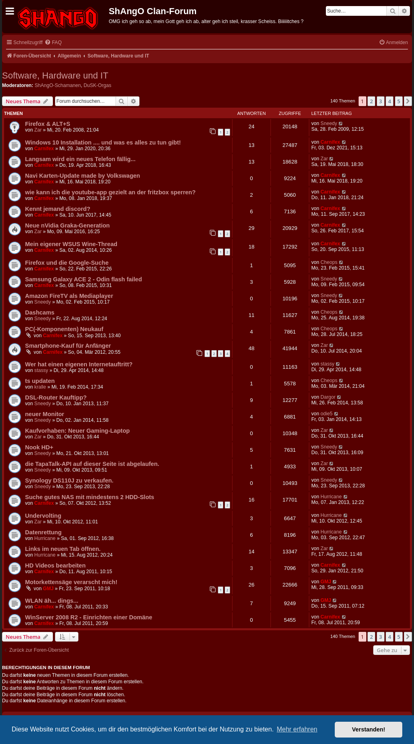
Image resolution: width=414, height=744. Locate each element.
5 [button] (398, 101)
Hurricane (331, 497)
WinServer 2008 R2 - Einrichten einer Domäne (88, 617)
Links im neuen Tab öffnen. (63, 549)
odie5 (327, 414)
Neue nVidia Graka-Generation (67, 225)
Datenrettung (43, 532)
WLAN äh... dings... (51, 600)
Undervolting (43, 515)
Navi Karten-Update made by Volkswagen (82, 175)
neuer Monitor (44, 414)
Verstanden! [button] (368, 729)
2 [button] (371, 101)
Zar (38, 130)
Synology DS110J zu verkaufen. (69, 480)
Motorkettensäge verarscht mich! (71, 582)
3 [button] (380, 101)
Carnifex (44, 148)
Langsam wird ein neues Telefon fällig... (80, 159)
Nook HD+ (39, 447)
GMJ (48, 588)
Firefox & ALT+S (47, 124)
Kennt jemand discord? (57, 209)
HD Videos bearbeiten (55, 565)
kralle (40, 387)
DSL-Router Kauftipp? (56, 397)
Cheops (329, 262)
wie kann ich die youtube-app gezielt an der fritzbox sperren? (110, 192)
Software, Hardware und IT (55, 75)
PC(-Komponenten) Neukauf (64, 329)
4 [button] (389, 101)
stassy (41, 370)
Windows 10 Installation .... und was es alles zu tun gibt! (103, 142)
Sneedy (329, 123)
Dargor (328, 397)
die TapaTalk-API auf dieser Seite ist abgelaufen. (92, 464)
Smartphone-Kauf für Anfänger (68, 345)
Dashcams (40, 312)
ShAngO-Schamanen (58, 85)
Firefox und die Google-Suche (66, 262)
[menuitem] (52, 42)
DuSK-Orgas (98, 85)
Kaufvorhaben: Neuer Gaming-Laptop (77, 430)
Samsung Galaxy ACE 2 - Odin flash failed (83, 279)
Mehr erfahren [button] (297, 729)
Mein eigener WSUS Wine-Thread (71, 244)
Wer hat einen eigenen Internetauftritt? (79, 364)
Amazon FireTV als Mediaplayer (69, 296)
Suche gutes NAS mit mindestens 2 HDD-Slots (89, 497)
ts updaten (40, 381)
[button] (408, 101)
